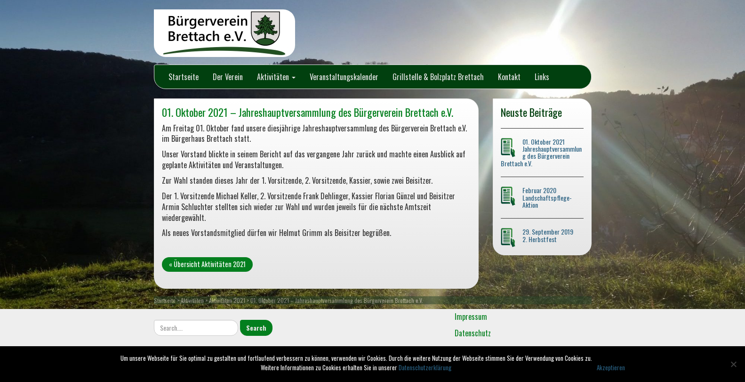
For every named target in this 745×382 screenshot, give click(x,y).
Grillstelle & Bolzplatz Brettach (438, 76)
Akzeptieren (611, 367)
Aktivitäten (276, 76)
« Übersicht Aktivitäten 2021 (207, 264)
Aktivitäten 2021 (227, 300)
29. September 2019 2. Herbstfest (547, 235)
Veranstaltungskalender (344, 76)
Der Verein (228, 76)
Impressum (471, 316)
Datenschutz (473, 333)
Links (542, 76)
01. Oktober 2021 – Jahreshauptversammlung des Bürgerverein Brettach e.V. (307, 112)
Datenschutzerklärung (425, 367)
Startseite (183, 76)
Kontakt (509, 76)
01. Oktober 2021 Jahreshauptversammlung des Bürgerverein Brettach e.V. (541, 152)
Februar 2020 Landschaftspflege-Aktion (547, 197)
